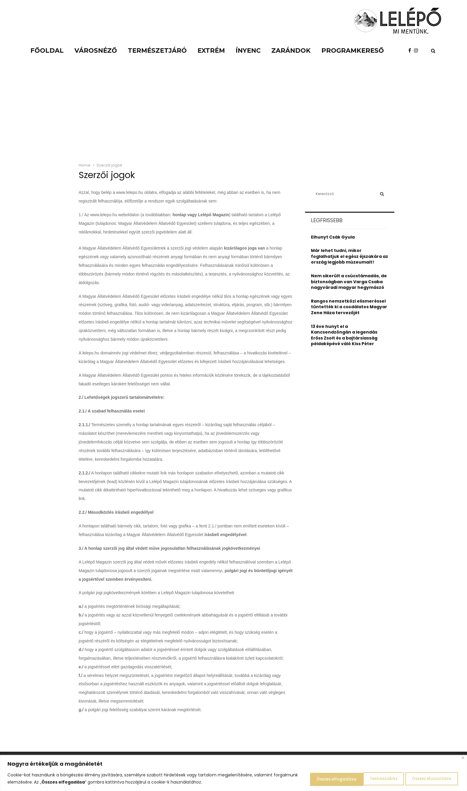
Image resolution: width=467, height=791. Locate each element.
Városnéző (95, 50)
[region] (233, 773)
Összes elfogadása (429, 779)
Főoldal (47, 50)
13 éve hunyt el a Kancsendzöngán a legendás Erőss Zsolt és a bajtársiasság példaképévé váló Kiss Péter (344, 335)
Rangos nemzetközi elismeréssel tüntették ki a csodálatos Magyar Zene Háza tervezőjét (349, 307)
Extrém (211, 50)
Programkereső (352, 50)
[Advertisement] (233, 113)
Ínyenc (248, 50)
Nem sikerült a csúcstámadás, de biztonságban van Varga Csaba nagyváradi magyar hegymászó (349, 281)
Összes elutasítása (368, 779)
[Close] (463, 758)
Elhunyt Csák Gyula (333, 237)
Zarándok (291, 50)
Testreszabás (312, 779)
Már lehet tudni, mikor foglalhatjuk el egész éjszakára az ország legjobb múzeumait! (349, 256)
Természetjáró (157, 50)
